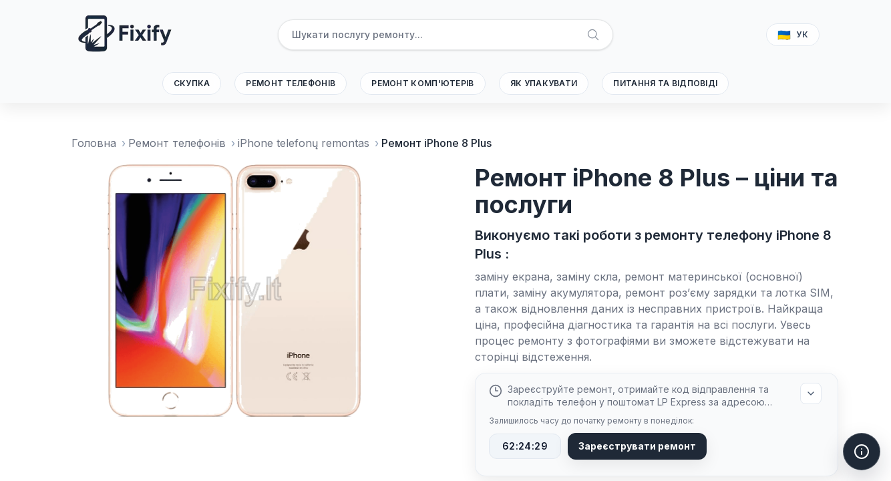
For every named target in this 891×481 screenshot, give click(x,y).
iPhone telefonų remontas (303, 143)
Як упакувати (544, 83)
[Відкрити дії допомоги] (861, 451)
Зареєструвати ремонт (637, 446)
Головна (93, 143)
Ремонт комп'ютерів (422, 83)
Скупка (192, 83)
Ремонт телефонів (290, 83)
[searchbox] (445, 34)
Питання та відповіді (665, 83)
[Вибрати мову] (793, 34)
